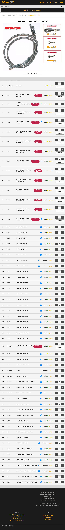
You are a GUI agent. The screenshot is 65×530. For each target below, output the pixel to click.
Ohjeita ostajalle (17, 517)
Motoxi (3, 15)
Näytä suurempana (32, 73)
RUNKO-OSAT (23, 15)
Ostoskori (48, 519)
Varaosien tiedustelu (17, 521)
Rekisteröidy (48, 517)
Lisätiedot (60, 87)
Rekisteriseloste (17, 519)
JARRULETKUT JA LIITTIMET (34, 15)
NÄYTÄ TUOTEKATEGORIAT (32, 10)
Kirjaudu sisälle (48, 515)
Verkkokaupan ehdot (17, 515)
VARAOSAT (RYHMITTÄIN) (12, 15)
